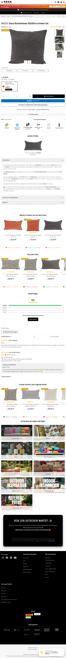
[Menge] (16, 96)
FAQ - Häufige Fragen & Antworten (9, 599)
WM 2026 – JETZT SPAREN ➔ (57, 6)
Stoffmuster (4, 596)
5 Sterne (5, 305)
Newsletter (47, 558)
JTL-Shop (35, 649)
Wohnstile (3, 588)
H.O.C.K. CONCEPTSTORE (50, 569)
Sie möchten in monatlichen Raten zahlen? (33, 105)
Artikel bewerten (33, 319)
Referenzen (3, 590)
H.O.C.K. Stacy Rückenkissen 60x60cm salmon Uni (33, 236)
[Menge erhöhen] (30, 96)
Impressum (25, 566)
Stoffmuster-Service (26, 13)
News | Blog (36, 13)
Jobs (46, 574)
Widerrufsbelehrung (27, 569)
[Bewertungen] (33, 233)
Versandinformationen (50, 560)
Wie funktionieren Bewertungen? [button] (10, 332)
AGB (37, 540)
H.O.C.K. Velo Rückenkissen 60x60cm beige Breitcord (50, 405)
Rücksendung (48, 563)
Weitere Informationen (42, 105)
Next (29, 62)
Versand (12, 79)
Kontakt (43, 13)
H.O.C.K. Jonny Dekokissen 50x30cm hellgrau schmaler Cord (30, 405)
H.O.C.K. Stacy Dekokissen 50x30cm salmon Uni (13, 236)
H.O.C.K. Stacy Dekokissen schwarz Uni (33, 154)
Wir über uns (48, 566)
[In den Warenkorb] (49, 96)
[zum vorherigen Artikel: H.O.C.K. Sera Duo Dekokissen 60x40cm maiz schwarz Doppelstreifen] (59, 16)
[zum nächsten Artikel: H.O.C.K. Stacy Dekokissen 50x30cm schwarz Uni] (63, 16)
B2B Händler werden (5, 602)
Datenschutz (50, 540)
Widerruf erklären (27, 572)
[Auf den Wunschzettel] (33, 114)
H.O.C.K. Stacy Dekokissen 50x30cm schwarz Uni (53, 236)
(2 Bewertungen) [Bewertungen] (57, 27)
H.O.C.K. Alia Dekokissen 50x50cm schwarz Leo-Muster (30, 275)
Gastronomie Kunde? (49, 571)
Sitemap (25, 563)
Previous (25, 62)
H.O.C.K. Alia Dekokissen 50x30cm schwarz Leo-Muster (10, 275)
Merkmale (3, 593)
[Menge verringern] (3, 96)
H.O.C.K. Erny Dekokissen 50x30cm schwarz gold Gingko (50, 275)
